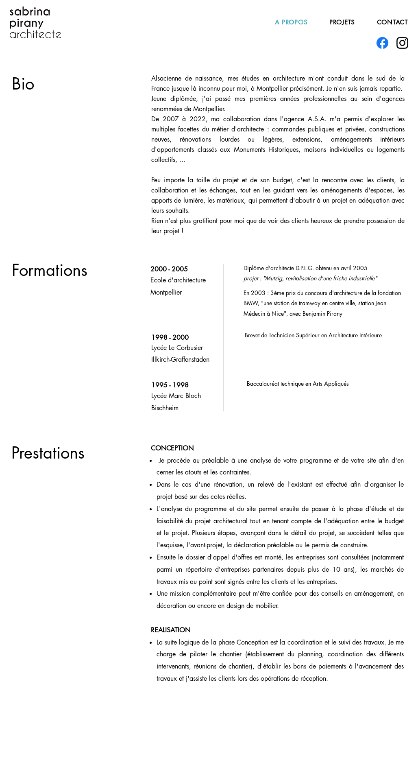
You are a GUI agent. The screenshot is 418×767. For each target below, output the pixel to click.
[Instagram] (402, 43)
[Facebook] (382, 43)
